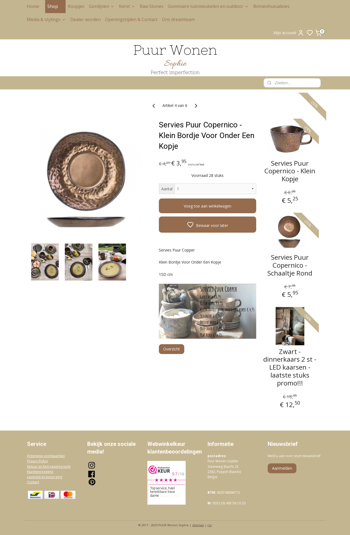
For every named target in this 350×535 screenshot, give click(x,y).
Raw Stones (152, 6)
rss (210, 525)
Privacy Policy (37, 461)
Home (33, 6)
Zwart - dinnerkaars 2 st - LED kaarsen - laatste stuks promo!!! (289, 367)
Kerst (127, 6)
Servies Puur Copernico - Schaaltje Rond (289, 265)
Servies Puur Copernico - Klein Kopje (289, 171)
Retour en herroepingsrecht (49, 466)
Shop (55, 6)
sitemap (198, 525)
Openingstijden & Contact (131, 19)
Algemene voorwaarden (46, 456)
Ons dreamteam (178, 19)
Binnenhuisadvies (271, 6)
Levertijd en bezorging (44, 477)
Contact (33, 482)
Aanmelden (282, 468)
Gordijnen (102, 6)
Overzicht (171, 349)
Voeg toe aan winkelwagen (207, 206)
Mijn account (288, 33)
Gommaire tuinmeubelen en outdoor (208, 6)
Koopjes (76, 6)
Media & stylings (46, 19)
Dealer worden (85, 19)
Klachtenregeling (40, 471)
